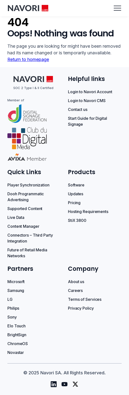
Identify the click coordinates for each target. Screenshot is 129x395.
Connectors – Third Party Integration (30, 238)
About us (76, 281)
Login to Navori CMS (87, 100)
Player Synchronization (28, 184)
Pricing (74, 202)
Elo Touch (16, 325)
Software (76, 184)
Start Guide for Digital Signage (87, 121)
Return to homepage (28, 59)
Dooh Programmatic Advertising (25, 196)
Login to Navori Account (90, 91)
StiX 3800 (77, 220)
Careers (75, 290)
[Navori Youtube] (64, 384)
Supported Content (24, 208)
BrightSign (16, 334)
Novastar (15, 352)
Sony (12, 317)
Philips (13, 308)
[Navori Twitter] (75, 384)
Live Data (15, 217)
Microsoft (16, 281)
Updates (75, 193)
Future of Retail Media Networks (27, 252)
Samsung (15, 290)
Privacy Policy (81, 308)
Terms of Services (84, 299)
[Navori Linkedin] (54, 384)
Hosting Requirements (88, 211)
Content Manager (23, 226)
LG (10, 299)
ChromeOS (17, 343)
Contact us (77, 109)
